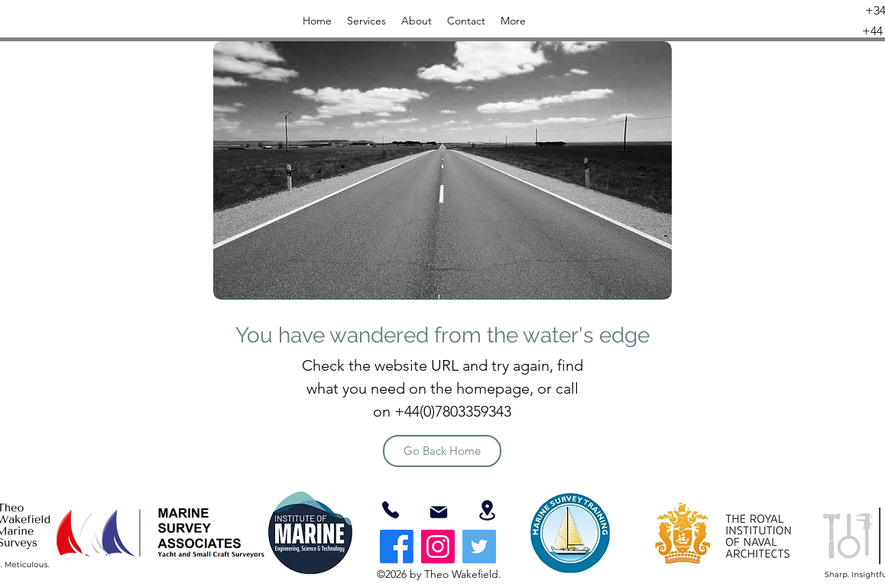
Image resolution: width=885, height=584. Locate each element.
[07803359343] (390, 510)
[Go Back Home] (442, 451)
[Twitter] (479, 546)
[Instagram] (438, 546)
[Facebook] (396, 546)
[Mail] (439, 512)
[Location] (487, 510)
